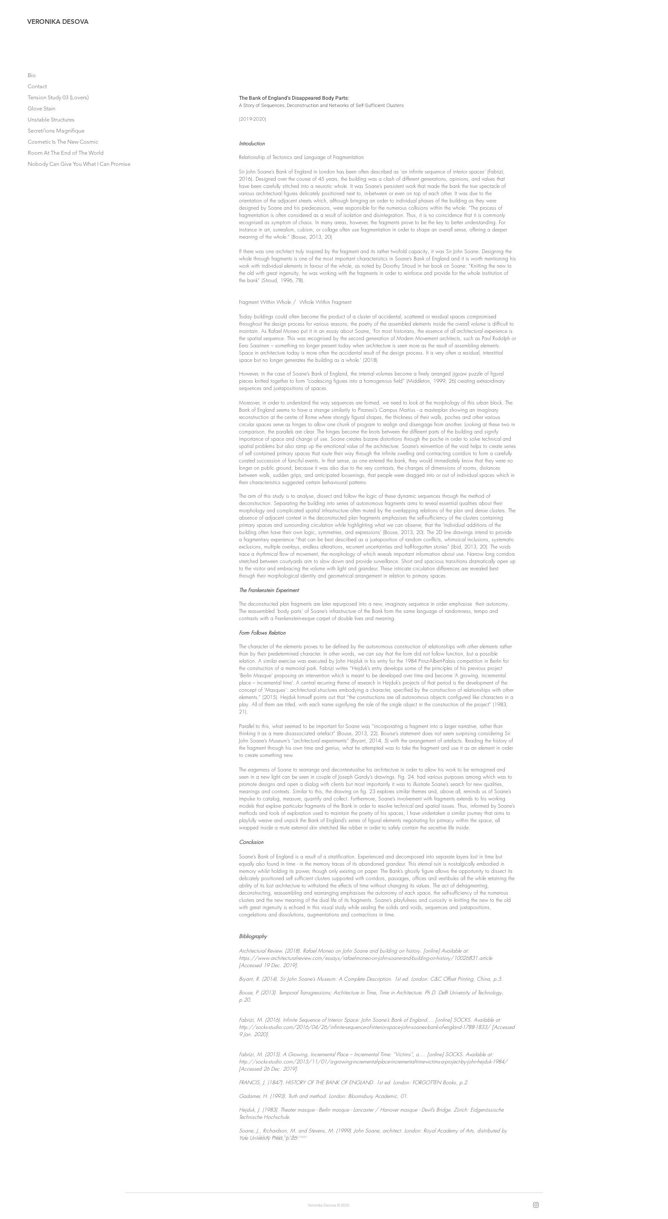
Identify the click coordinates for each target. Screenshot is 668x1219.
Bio (32, 75)
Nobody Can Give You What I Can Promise (66, 164)
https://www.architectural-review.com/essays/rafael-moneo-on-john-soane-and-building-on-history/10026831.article (365, 958)
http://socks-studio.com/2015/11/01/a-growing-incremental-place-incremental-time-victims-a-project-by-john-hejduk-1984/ (373, 1061)
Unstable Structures (51, 119)
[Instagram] (536, 1205)
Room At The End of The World (66, 153)
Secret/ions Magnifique (56, 130)
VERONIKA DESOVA (58, 21)
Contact (37, 86)
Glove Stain (41, 108)
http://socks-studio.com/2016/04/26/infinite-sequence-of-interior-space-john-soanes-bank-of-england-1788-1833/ (364, 1027)
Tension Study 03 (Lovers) (58, 97)
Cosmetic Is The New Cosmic (63, 142)
